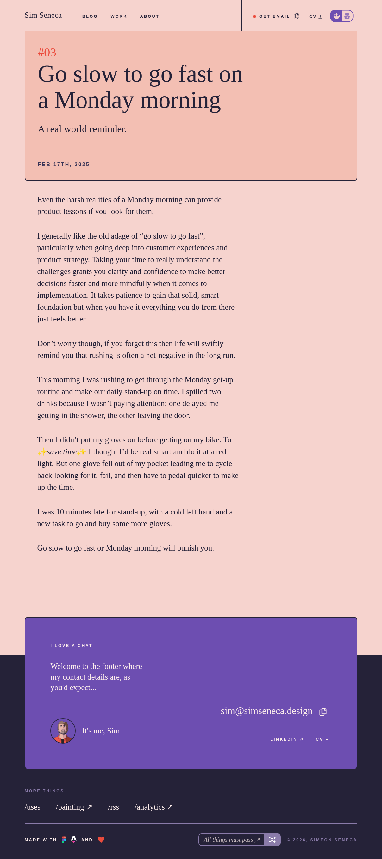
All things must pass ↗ (231, 839)
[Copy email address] (276, 16)
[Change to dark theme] (342, 16)
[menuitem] (90, 16)
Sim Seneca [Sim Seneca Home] (43, 15)
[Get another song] (272, 839)
